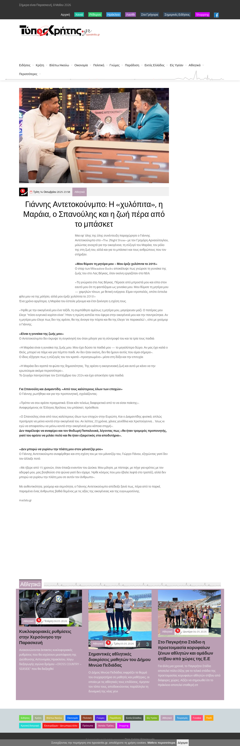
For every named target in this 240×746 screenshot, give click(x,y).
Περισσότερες (28, 74)
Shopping (123, 725)
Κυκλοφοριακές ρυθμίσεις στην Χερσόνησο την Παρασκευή (45, 637)
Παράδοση (132, 65)
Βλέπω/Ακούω (59, 65)
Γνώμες (115, 65)
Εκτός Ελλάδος (155, 65)
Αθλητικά (195, 65)
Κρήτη (40, 65)
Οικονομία (81, 65)
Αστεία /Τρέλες (106, 725)
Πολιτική (98, 65)
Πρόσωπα (87, 725)
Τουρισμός (182, 718)
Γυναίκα (197, 718)
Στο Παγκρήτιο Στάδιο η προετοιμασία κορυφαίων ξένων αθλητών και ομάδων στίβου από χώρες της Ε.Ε (185, 650)
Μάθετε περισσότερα (161, 742)
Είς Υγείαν (176, 65)
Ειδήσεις (24, 65)
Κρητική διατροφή (30, 725)
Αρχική (65, 14)
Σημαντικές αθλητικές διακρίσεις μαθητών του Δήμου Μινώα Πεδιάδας (119, 659)
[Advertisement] (97, 47)
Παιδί (209, 718)
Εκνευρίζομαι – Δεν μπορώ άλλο (60, 725)
